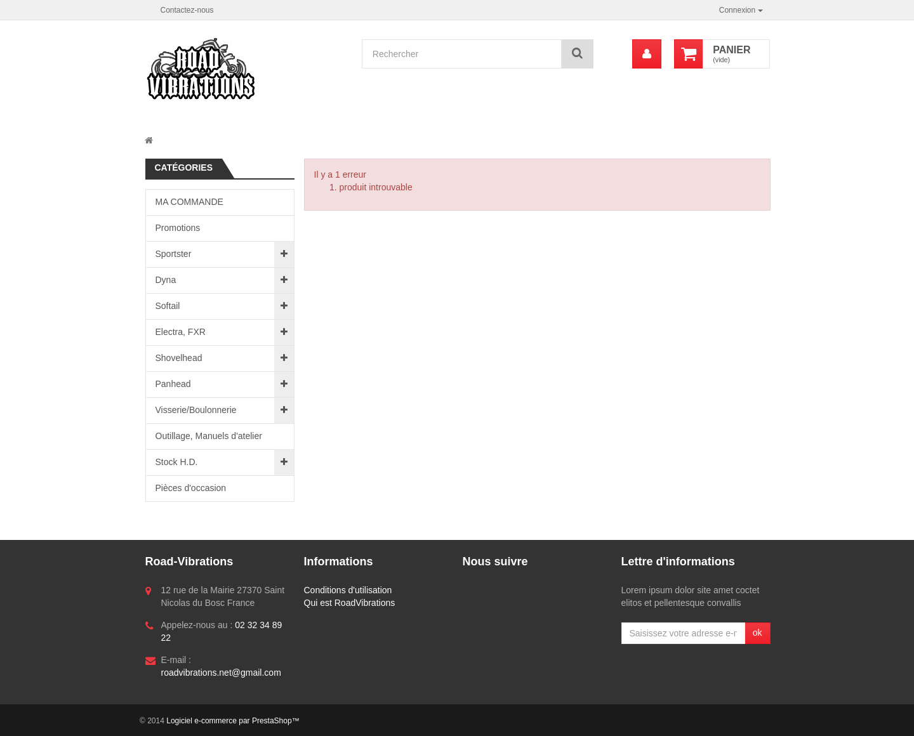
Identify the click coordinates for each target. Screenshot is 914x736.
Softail (168, 306)
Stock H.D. (177, 462)
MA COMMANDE (189, 202)
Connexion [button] (741, 10)
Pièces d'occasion (191, 488)
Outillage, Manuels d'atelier (209, 436)
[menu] (646, 54)
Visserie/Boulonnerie (196, 410)
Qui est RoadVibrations (349, 603)
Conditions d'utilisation (348, 590)
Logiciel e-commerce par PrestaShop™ (232, 720)
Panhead (173, 384)
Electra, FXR (181, 332)
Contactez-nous (187, 10)
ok (757, 633)
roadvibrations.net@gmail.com (221, 672)
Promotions (178, 228)
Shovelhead (179, 358)
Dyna (166, 280)
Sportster (174, 254)
